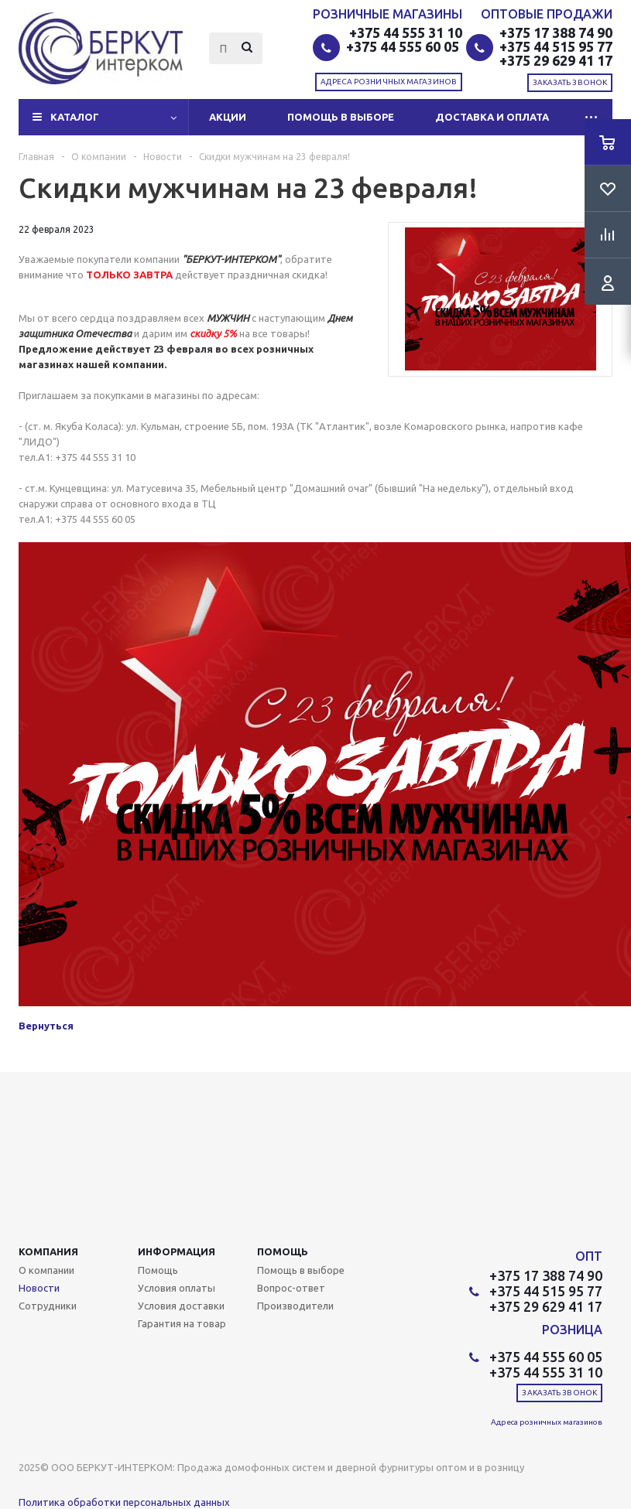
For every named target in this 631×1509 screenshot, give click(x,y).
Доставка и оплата (492, 116)
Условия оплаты (176, 1287)
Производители (295, 1305)
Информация (176, 1251)
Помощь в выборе (340, 116)
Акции (227, 116)
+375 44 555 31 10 (405, 32)
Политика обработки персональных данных (124, 1502)
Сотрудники (48, 1305)
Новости (39, 1287)
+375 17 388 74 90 (555, 32)
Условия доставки (181, 1305)
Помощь (282, 1251)
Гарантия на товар (182, 1323)
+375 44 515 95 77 (555, 46)
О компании (46, 1270)
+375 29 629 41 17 (555, 60)
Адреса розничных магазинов (389, 81)
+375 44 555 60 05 (404, 46)
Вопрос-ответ (291, 1287)
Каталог (74, 116)
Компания (48, 1251)
